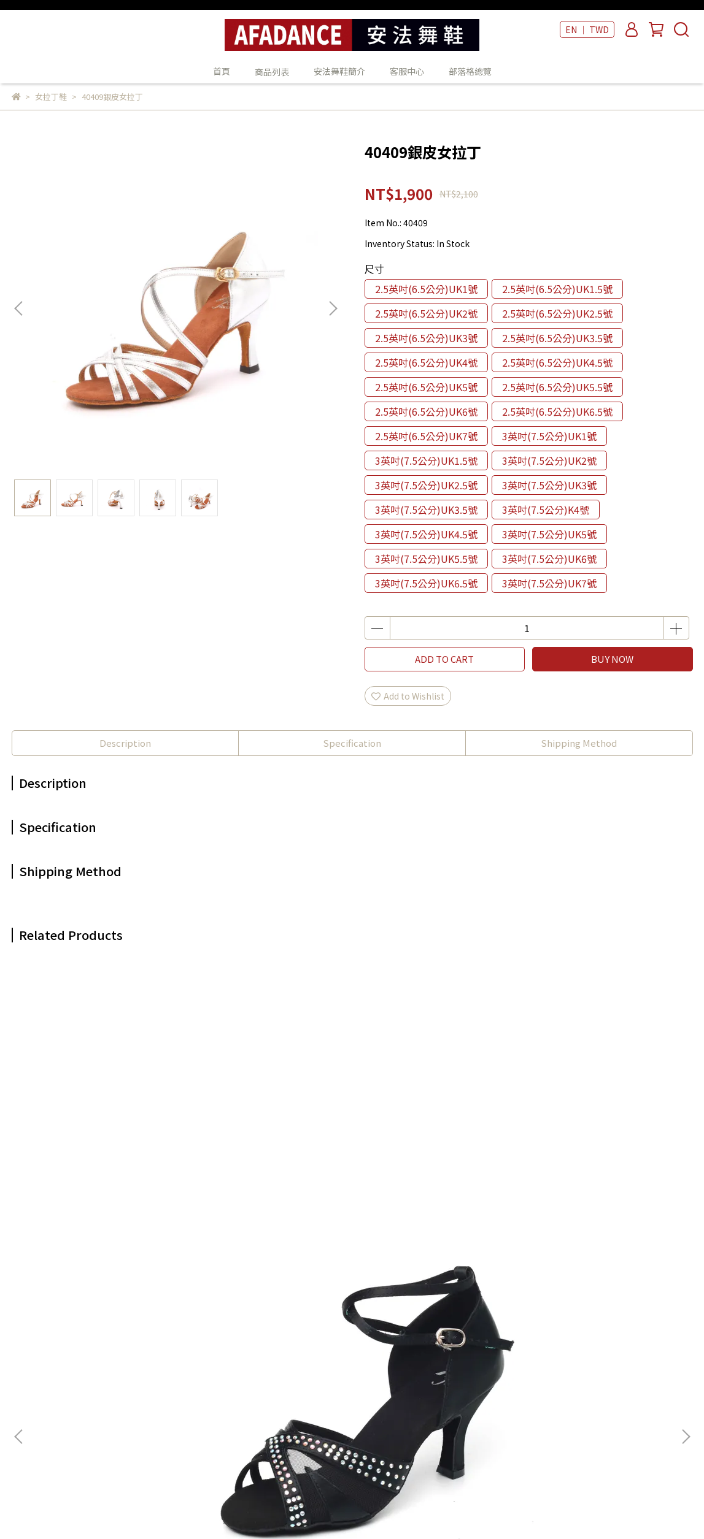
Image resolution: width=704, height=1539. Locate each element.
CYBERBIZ (302, 1508)
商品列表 (347, 1312)
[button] (332, 308)
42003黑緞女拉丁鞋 (103, 1156)
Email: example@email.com (69, 1404)
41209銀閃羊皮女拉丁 (435, 1156)
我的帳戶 (188, 1330)
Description (125, 742)
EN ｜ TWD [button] (587, 29)
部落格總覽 (470, 71)
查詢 (179, 1294)
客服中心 (407, 71)
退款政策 (188, 1349)
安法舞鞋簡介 (339, 71)
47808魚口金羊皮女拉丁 (269, 1156)
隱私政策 (188, 1367)
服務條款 (188, 1386)
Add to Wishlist (407, 696)
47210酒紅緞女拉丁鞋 (600, 1156)
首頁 (221, 71)
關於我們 (188, 1312)
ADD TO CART (444, 658)
